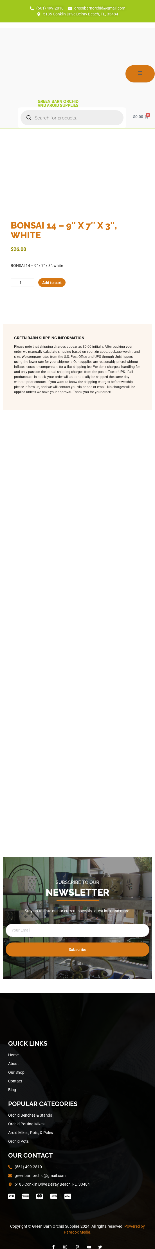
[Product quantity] (22, 282)
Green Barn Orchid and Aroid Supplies (58, 103)
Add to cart (52, 282)
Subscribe (77, 949)
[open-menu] (140, 74)
